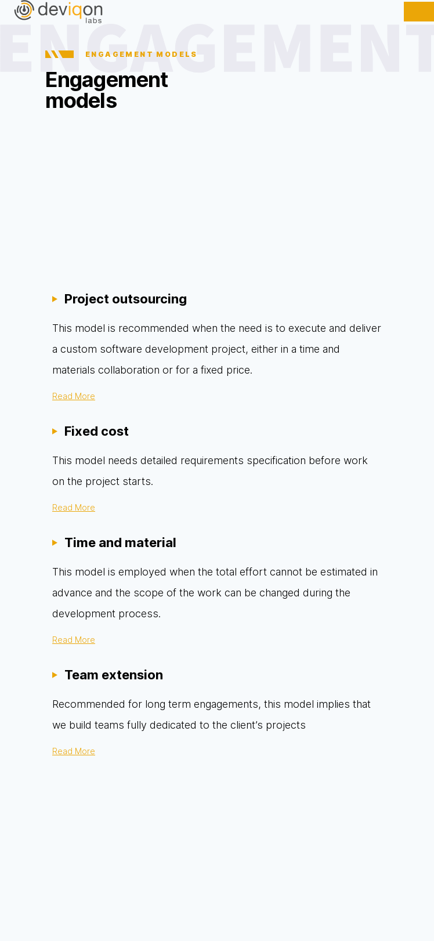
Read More (73, 396)
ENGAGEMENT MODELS (121, 54)
